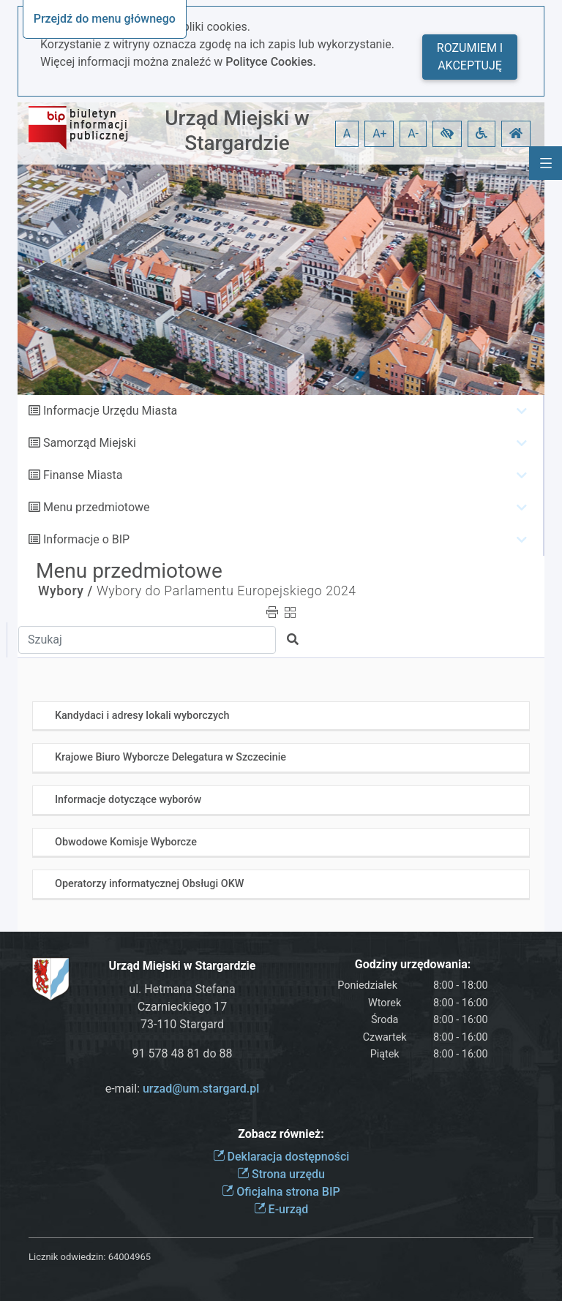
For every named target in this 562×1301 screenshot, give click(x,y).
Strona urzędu (281, 1174)
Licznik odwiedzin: (67, 1256)
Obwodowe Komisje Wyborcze (126, 842)
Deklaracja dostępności (281, 1157)
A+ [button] (379, 133)
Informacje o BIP (86, 539)
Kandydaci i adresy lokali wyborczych (142, 715)
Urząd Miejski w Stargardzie (237, 130)
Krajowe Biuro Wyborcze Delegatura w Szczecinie (170, 757)
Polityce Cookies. (270, 62)
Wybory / (65, 591)
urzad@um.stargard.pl (201, 1089)
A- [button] (413, 133)
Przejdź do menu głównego (105, 19)
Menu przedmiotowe (96, 507)
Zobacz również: (281, 1134)
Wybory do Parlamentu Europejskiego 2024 (226, 591)
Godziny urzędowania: (413, 964)
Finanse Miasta (83, 475)
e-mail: (182, 1089)
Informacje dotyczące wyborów (128, 799)
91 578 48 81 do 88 (182, 1053)
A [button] (347, 133)
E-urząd (281, 1209)
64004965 (129, 1256)
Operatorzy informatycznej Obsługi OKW (149, 884)
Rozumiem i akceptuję (470, 56)
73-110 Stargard (182, 1024)
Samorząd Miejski (89, 443)
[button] (447, 134)
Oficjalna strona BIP (281, 1192)
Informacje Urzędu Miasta (110, 411)
